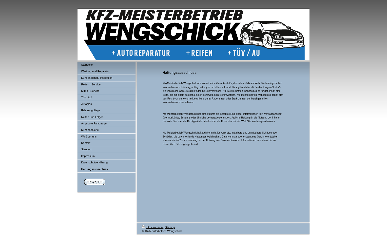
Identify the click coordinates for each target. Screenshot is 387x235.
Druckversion (152, 227)
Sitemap (170, 227)
